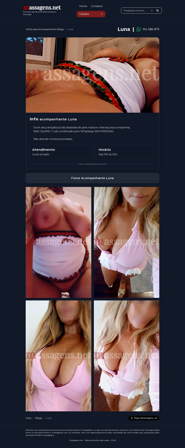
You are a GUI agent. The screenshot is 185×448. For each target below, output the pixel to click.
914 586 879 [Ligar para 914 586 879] (151, 29)
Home (83, 6)
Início (29, 418)
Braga (39, 418)
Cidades (91, 14)
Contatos (96, 6)
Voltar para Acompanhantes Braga (45, 29)
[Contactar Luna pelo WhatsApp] (139, 29)
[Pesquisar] (158, 10)
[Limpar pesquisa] (152, 10)
